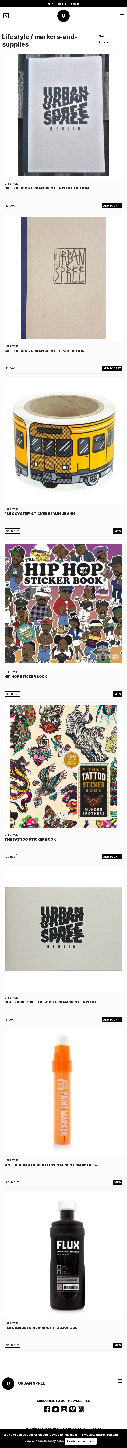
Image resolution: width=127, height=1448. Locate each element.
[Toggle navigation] (122, 15)
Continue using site (80, 1441)
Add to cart (112, 205)
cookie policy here (50, 1441)
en (49, 3)
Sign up (75, 3)
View (117, 531)
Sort (102, 36)
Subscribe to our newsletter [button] (63, 1401)
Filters (104, 42)
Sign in (62, 3)
